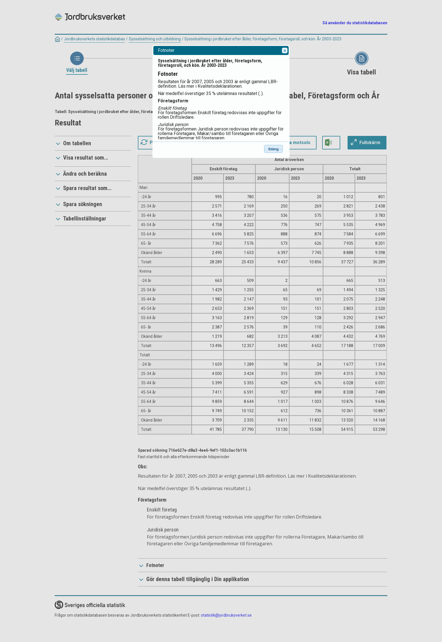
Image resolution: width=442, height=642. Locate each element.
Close (284, 50)
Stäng (273, 149)
